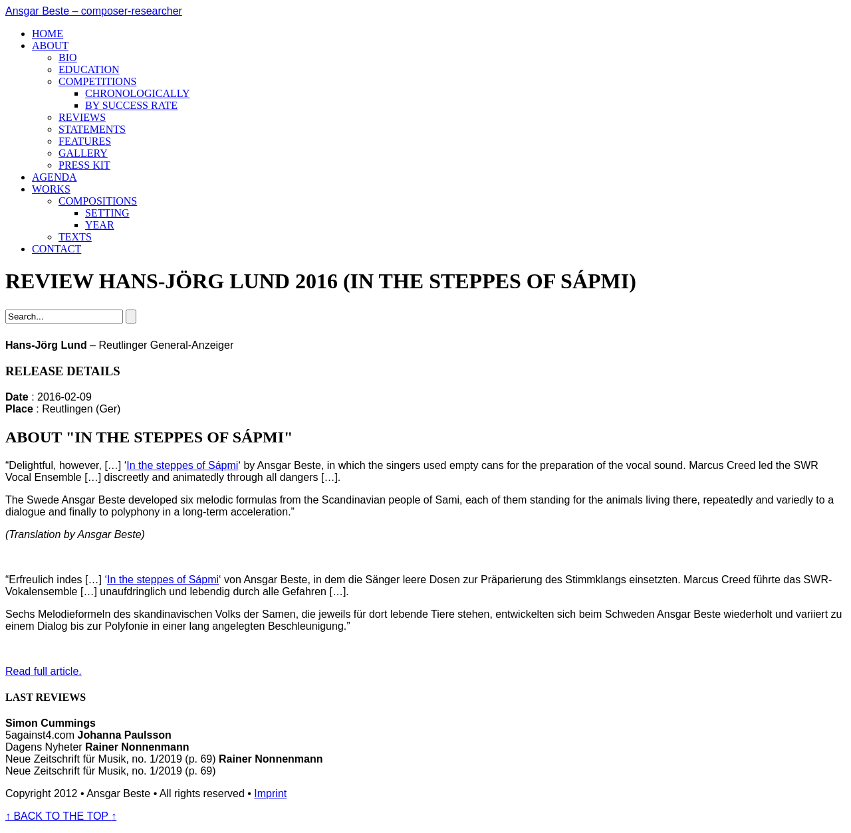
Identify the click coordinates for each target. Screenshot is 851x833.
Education (89, 69)
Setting (107, 213)
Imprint (270, 793)
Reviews (82, 117)
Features (85, 141)
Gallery (83, 153)
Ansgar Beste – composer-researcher (93, 11)
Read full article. (43, 671)
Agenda (54, 177)
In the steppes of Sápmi (182, 465)
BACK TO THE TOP (60, 816)
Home (47, 33)
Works (51, 189)
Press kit (84, 165)
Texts (75, 236)
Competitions (97, 81)
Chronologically (137, 93)
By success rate (131, 105)
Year (99, 225)
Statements (92, 129)
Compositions (98, 201)
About (50, 45)
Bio (68, 57)
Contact (56, 248)
